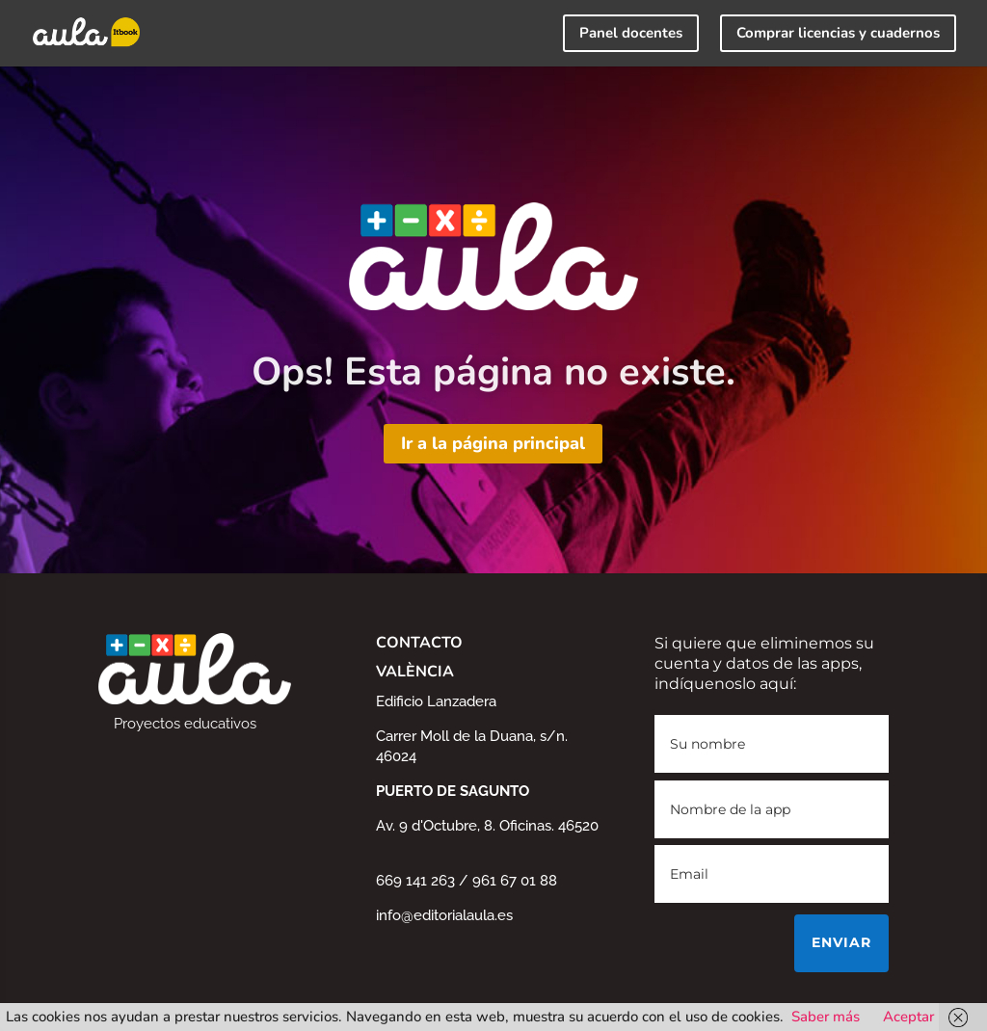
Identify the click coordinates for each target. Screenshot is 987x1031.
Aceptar (908, 1016)
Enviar (841, 942)
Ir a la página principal (493, 443)
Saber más (825, 1016)
